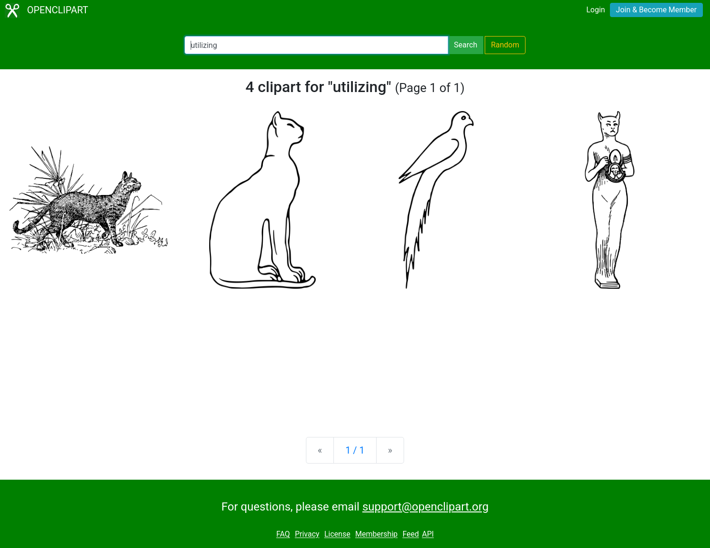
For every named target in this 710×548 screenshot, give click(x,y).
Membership (376, 534)
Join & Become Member (656, 9)
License (337, 534)
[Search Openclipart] (316, 45)
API (428, 534)
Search (465, 44)
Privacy (307, 534)
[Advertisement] (355, 355)
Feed (411, 534)
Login (595, 9)
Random (505, 44)
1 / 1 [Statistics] (355, 450)
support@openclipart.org (425, 506)
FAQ (283, 534)
